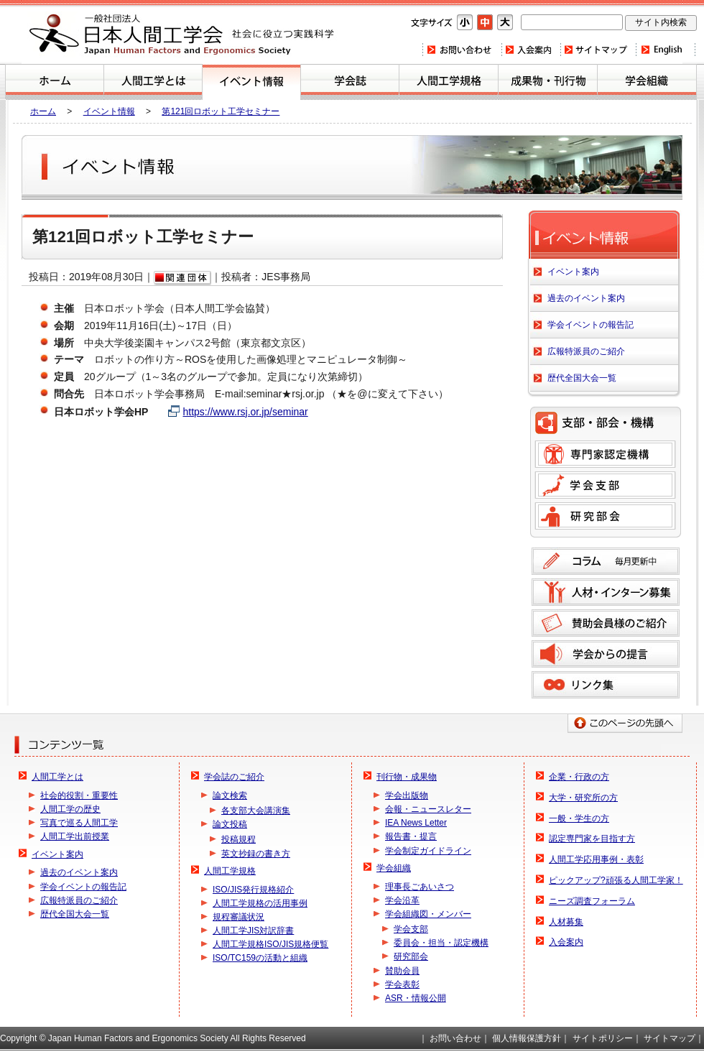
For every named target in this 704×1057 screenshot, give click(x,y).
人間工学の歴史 (70, 809)
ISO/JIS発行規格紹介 (253, 890)
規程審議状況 (238, 917)
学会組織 (647, 82)
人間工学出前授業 (74, 836)
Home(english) (665, 49)
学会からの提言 (606, 654)
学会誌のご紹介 (350, 82)
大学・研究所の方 (583, 798)
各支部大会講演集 (255, 811)
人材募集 (566, 922)
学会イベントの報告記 (590, 325)
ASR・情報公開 (415, 998)
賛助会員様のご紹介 (606, 623)
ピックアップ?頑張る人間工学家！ (616, 880)
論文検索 (230, 795)
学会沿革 (402, 900)
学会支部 (605, 485)
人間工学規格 (448, 82)
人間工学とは (153, 82)
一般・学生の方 (579, 818)
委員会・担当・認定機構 (441, 943)
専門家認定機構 (605, 454)
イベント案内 (251, 82)
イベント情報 (109, 111)
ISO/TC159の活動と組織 (260, 958)
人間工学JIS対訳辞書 (253, 931)
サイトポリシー (603, 1038)
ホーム (54, 82)
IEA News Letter (416, 823)
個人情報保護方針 (526, 1038)
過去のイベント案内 (586, 298)
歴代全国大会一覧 (581, 378)
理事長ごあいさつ (419, 887)
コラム (606, 561)
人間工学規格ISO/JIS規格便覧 (270, 944)
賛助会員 (402, 971)
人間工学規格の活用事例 (260, 903)
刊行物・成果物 (548, 82)
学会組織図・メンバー (428, 914)
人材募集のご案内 (606, 592)
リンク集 (606, 684)
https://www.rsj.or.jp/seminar (244, 411)
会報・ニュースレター (428, 809)
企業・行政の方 (579, 777)
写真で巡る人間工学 (79, 823)
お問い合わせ (461, 49)
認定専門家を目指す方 (592, 839)
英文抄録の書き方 (255, 854)
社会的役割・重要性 (79, 795)
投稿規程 (238, 839)
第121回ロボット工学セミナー (220, 111)
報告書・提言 (411, 836)
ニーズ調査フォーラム (592, 901)
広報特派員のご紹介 (586, 351)
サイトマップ (598, 49)
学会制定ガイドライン (428, 851)
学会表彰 (402, 984)
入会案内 (530, 49)
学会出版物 (406, 795)
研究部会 (605, 516)
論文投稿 (230, 824)
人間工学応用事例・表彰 (596, 859)
